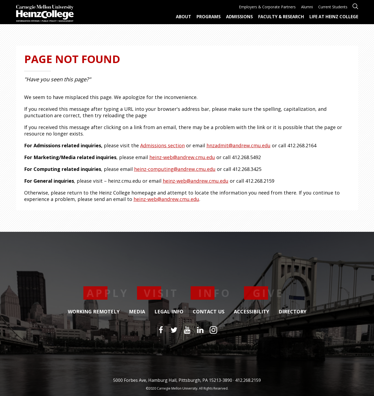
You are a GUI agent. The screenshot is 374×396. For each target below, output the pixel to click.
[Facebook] (161, 330)
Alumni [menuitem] (307, 6)
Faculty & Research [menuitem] (281, 16)
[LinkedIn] (200, 330)
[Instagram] (213, 330)
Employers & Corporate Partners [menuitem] (267, 6)
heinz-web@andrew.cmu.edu (182, 157)
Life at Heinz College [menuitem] (333, 16)
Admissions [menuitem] (239, 16)
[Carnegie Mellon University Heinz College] (45, 14)
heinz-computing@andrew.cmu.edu (175, 169)
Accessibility (251, 312)
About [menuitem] (183, 16)
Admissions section (162, 145)
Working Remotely (94, 312)
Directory (292, 312)
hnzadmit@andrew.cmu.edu (238, 145)
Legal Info (168, 312)
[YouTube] (187, 330)
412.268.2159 (248, 380)
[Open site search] (355, 6)
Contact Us (208, 312)
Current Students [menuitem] (332, 6)
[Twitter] (174, 330)
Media (137, 312)
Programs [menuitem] (209, 16)
